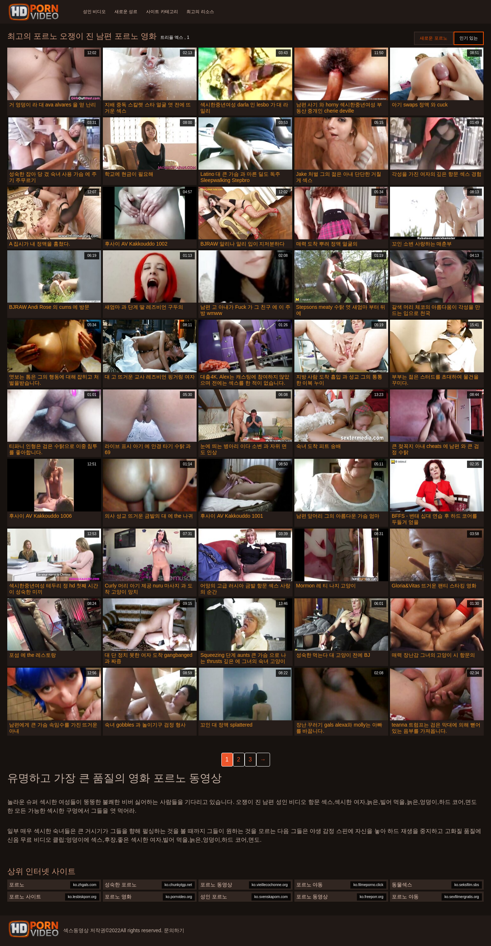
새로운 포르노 (433, 38)
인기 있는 (468, 38)
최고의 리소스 (200, 11)
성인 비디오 (94, 11)
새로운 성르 (125, 11)
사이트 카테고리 (162, 11)
